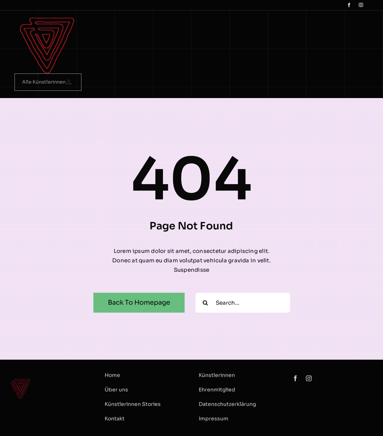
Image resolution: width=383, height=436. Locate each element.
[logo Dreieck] (47, 20)
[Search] (205, 303)
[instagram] (361, 5)
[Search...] (242, 303)
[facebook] (349, 5)
